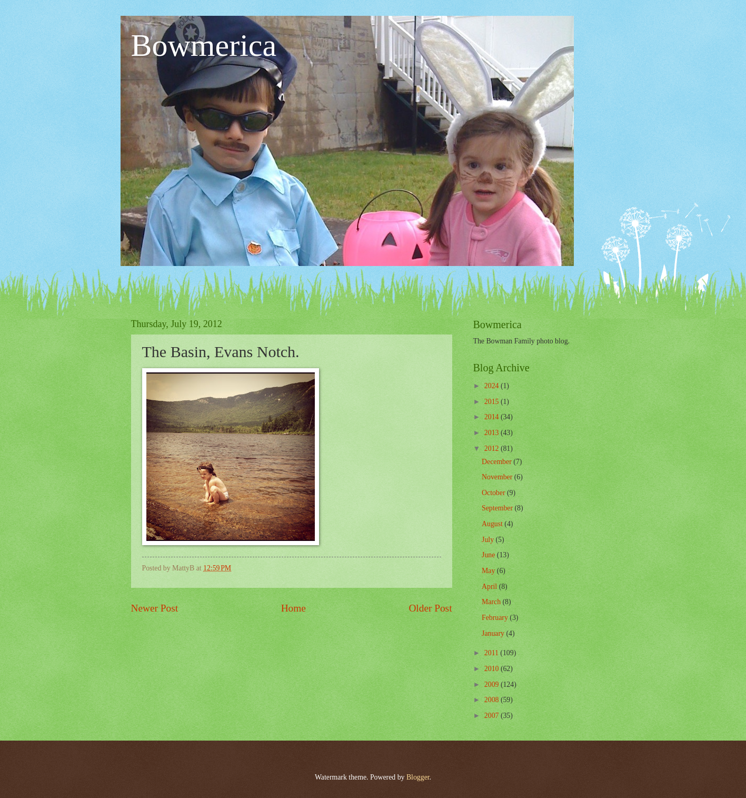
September (498, 508)
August (493, 524)
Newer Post (154, 608)
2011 (492, 653)
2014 (492, 417)
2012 (492, 448)
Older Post (430, 608)
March (492, 602)
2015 (492, 402)
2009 (492, 684)
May (489, 571)
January (494, 633)
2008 (492, 700)
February (496, 618)
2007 (492, 716)
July (488, 540)
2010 (492, 669)
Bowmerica (204, 45)
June (489, 555)
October (494, 493)
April (490, 586)
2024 (492, 386)
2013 (492, 433)
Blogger (418, 777)
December (497, 462)
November (498, 477)
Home (293, 608)
